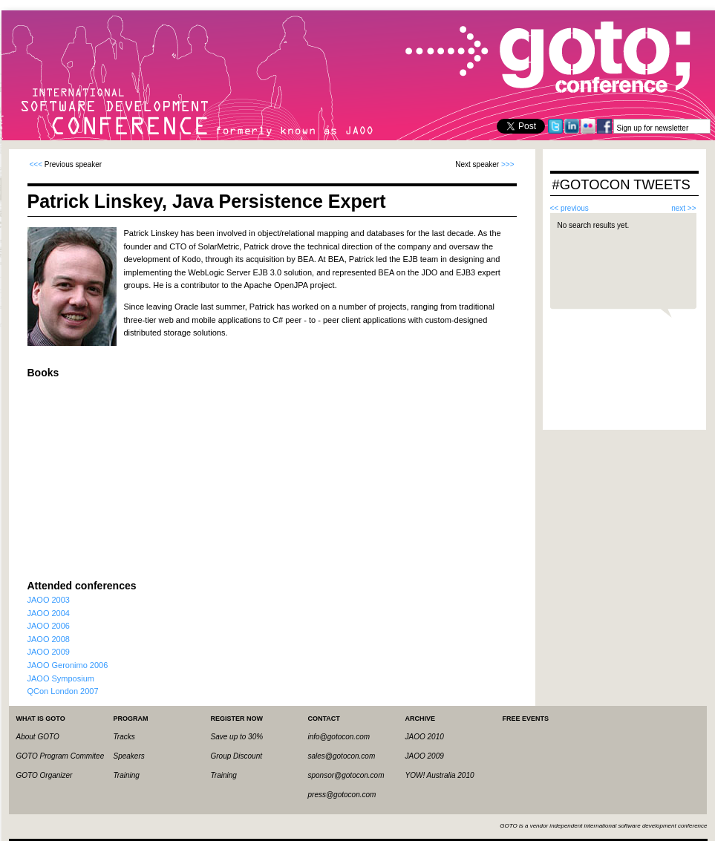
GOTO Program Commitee (60, 756)
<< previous (569, 208)
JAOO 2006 (48, 625)
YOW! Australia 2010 (439, 775)
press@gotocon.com (342, 795)
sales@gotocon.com (342, 756)
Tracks (124, 737)
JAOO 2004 (48, 613)
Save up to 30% (237, 737)
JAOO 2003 (48, 599)
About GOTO (37, 737)
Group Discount (236, 756)
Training (127, 775)
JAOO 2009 (48, 651)
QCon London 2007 (63, 691)
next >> (683, 208)
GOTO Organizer (44, 775)
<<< (36, 164)
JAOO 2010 (424, 737)
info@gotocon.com (339, 737)
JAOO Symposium (60, 678)
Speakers (129, 756)
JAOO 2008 (48, 639)
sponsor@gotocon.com (346, 775)
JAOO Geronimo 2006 (67, 665)
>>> (508, 164)
